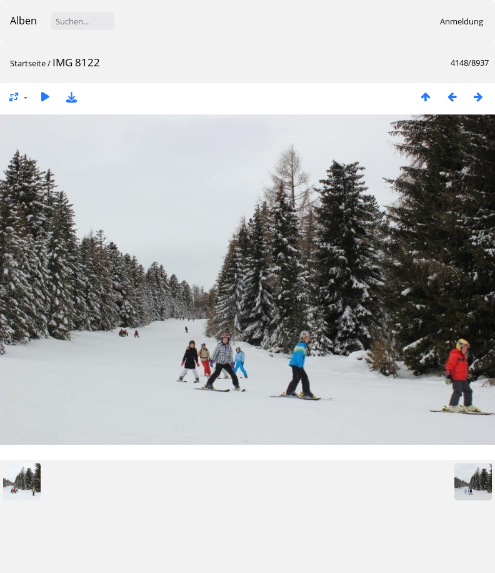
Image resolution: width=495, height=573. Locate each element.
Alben (23, 21)
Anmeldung (461, 21)
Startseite (28, 63)
